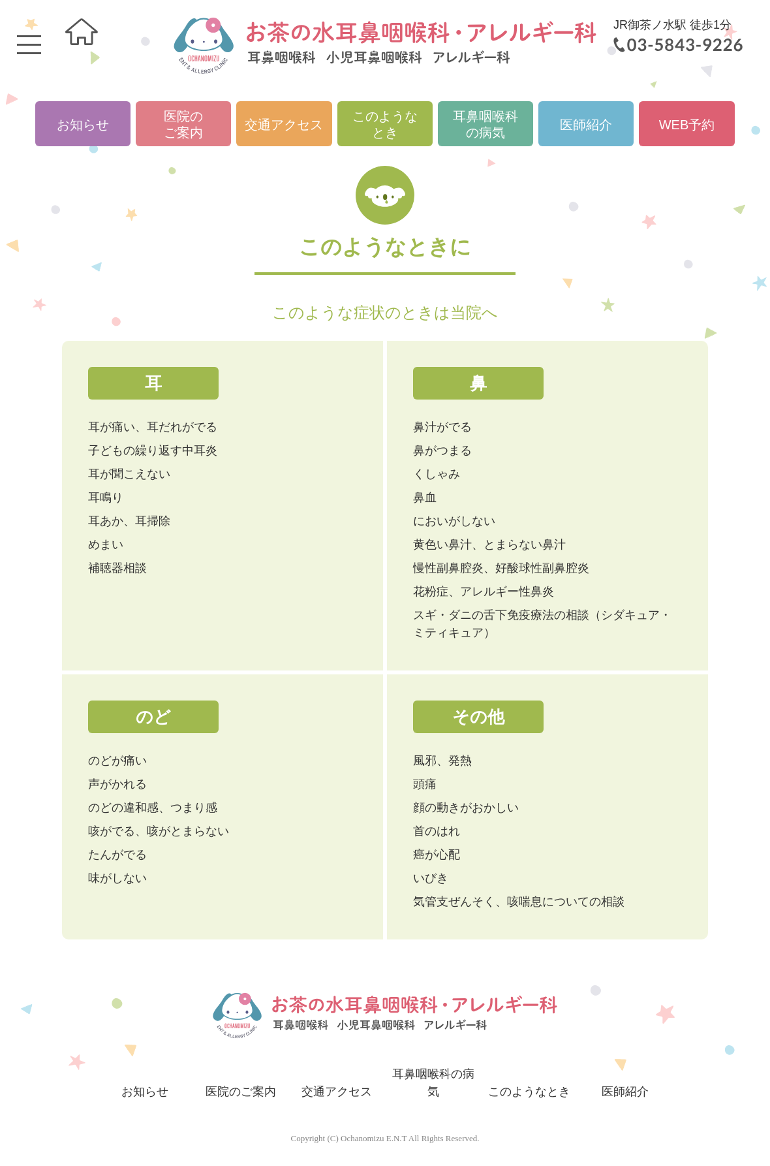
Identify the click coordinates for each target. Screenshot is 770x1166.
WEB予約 (687, 125)
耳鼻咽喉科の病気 (485, 124)
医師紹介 (586, 125)
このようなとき (385, 124)
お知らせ (83, 125)
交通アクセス (284, 125)
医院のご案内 (183, 124)
